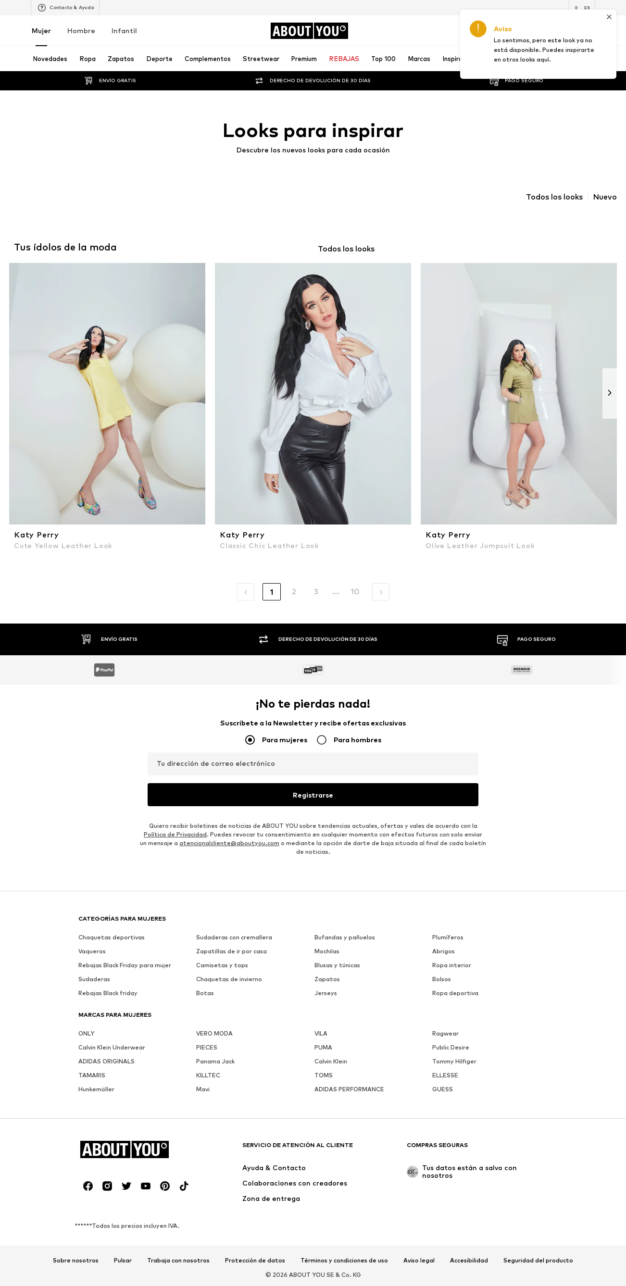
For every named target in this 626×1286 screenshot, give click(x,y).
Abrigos (443, 951)
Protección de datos (255, 1260)
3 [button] (316, 591)
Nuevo (605, 197)
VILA (320, 1033)
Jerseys (325, 993)
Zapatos (327, 979)
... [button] (335, 591)
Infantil (124, 30)
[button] (246, 592)
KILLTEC (208, 1075)
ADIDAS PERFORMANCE (349, 1089)
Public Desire (450, 1047)
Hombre (81, 30)
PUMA (323, 1047)
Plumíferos (447, 937)
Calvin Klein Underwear (111, 1047)
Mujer (41, 30)
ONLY (86, 1033)
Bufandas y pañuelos (344, 937)
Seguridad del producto (538, 1260)
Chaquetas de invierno (229, 979)
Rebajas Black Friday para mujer (124, 965)
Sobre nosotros (76, 1260)
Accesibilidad (469, 1260)
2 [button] (294, 591)
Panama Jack (215, 1061)
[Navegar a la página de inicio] (309, 31)
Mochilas (326, 951)
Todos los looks (554, 197)
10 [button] (355, 591)
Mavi (203, 1089)
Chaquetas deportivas (111, 937)
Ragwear (445, 1033)
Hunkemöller (96, 1089)
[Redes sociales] (88, 1186)
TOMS (323, 1075)
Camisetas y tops (222, 965)
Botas (205, 993)
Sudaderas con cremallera (234, 937)
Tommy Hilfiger (454, 1061)
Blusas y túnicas (337, 965)
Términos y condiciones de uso (344, 1260)
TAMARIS (91, 1075)
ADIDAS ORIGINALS (106, 1061)
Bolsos (441, 979)
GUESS (442, 1089)
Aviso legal (419, 1260)
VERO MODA (214, 1033)
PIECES (206, 1047)
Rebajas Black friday (108, 993)
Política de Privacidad (175, 834)
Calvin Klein (330, 1061)
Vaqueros (92, 951)
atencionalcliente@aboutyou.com (229, 843)
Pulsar (123, 1260)
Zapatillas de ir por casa (231, 951)
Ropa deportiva (455, 993)
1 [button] (271, 592)
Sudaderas (94, 979)
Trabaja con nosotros (178, 1260)
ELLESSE (445, 1075)
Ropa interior (451, 965)
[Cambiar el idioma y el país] (582, 7)
